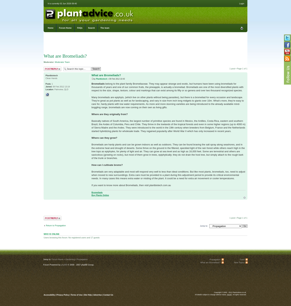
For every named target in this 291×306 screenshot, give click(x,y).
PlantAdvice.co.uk (89, 14)
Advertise (97, 295)
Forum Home (65, 28)
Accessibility (49, 295)
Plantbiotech (101, 79)
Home (50, 28)
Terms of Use (76, 295)
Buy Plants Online (100, 195)
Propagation (82, 259)
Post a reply (52, 69)
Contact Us (108, 295)
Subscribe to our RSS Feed (287, 59)
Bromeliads (97, 192)
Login (241, 3)
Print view (241, 28)
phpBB (64, 265)
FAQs (80, 28)
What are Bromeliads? (65, 56)
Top (244, 198)
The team (104, 28)
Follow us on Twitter (287, 38)
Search (91, 28)
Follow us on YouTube (287, 52)
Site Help (88, 295)
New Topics (239, 262)
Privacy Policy (63, 295)
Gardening (70, 259)
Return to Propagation (56, 225)
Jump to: (204, 226)
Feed (242, 259)
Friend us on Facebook (287, 45)
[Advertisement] (145, 43)
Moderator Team (62, 62)
